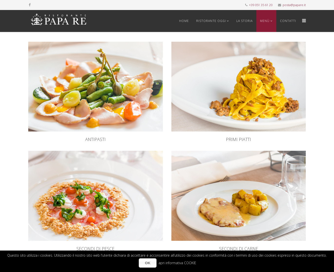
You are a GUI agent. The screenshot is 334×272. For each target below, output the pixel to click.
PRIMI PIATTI (238, 139)
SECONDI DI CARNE (238, 249)
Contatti (288, 21)
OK (147, 263)
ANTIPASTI (95, 139)
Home (184, 21)
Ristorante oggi (211, 21)
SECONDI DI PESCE (95, 249)
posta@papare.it (294, 5)
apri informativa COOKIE (177, 263)
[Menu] (303, 21)
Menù (264, 21)
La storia (244, 21)
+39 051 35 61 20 (260, 5)
